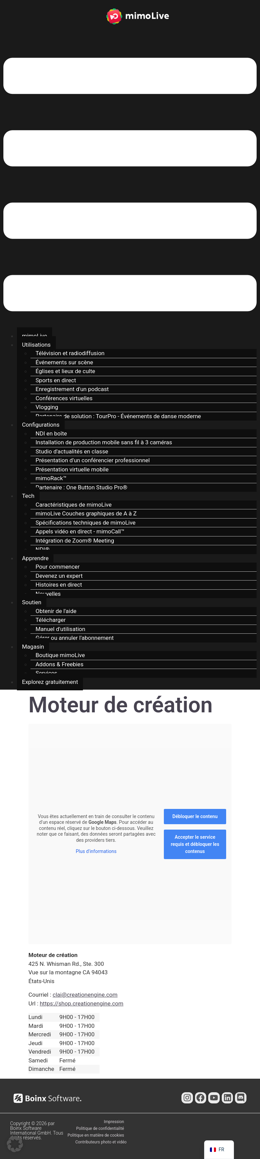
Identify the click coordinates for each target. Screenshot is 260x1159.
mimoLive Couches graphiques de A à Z (86, 513)
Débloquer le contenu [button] (194, 816)
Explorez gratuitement (50, 681)
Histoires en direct (59, 584)
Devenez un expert (59, 575)
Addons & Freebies (59, 664)
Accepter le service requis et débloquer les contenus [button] (195, 844)
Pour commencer (58, 566)
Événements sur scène (64, 362)
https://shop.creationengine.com (81, 1003)
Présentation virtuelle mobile (72, 469)
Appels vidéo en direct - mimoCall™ (80, 531)
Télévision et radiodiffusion (70, 353)
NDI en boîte (51, 433)
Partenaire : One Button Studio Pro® (81, 487)
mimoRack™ (51, 478)
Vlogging (47, 407)
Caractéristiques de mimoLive (74, 504)
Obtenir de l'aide (56, 611)
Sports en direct (56, 380)
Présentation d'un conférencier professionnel (93, 460)
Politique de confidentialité (100, 1128)
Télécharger (51, 619)
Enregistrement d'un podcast (72, 389)
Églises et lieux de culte (65, 371)
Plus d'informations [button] (96, 851)
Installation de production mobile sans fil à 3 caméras (104, 442)
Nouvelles (48, 593)
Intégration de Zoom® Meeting (75, 540)
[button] (130, 186)
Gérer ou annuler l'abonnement (75, 637)
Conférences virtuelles (64, 398)
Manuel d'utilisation (60, 629)
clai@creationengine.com (85, 994)
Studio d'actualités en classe (72, 451)
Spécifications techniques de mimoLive (85, 522)
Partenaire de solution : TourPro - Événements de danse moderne (118, 416)
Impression (114, 1121)
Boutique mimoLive (60, 655)
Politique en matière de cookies (96, 1135)
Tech (28, 495)
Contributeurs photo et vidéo (100, 1142)
